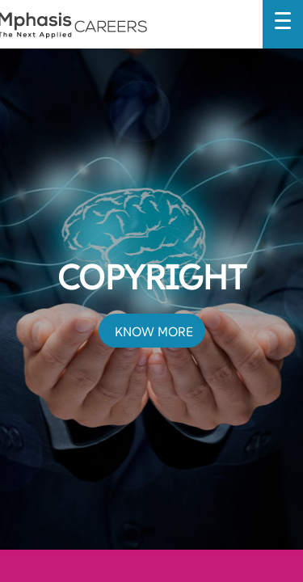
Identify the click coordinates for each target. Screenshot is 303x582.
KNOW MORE (154, 331)
